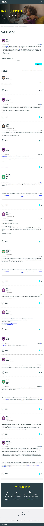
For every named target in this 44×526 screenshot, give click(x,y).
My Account (6, 195)
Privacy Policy (22, 520)
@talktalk (6, 46)
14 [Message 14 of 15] (40, 446)
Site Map (38, 520)
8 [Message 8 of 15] (40, 294)
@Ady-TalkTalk (5, 156)
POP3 (12, 58)
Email (7, 500)
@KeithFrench (11, 324)
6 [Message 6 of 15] (40, 218)
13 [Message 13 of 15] (40, 422)
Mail (27, 512)
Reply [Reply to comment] (39, 90)
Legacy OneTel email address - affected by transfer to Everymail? (16, 496)
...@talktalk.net (5, 134)
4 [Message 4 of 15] (40, 154)
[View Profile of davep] (8, 39)
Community (35, 1)
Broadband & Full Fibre (10, 512)
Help (21, 512)
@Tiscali (19, 49)
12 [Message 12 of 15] (40, 386)
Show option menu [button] (42, 26)
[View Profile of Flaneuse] (9, 75)
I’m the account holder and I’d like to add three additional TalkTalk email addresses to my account (30, 496)
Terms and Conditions (31, 520)
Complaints (12, 520)
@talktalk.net (4, 58)
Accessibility (6, 520)
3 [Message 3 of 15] (40, 130)
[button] (39, 1)
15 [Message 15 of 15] (40, 44)
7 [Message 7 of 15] (40, 256)
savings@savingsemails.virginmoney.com (11, 323)
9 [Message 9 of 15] (40, 316)
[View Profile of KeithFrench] (8, 441)
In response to (10, 128)
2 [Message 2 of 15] (40, 104)
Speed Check (21, 515)
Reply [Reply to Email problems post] (37, 64)
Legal (17, 520)
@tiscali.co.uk (9, 58)
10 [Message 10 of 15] (40, 343)
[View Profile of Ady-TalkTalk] (9, 174)
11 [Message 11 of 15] (40, 364)
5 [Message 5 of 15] (40, 182)
